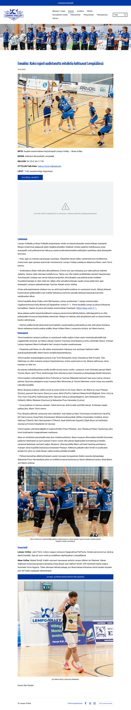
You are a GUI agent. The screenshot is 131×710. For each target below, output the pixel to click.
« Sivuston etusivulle (65, 3)
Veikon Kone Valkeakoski (49, 166)
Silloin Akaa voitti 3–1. (86, 308)
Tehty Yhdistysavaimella (105, 703)
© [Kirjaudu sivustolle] (19, 703)
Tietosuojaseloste (74, 703)
